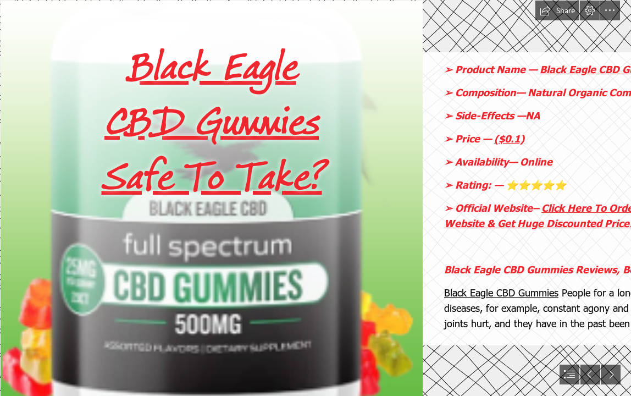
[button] (557, 10)
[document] (315, 198)
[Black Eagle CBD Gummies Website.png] (211, 198)
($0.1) (509, 138)
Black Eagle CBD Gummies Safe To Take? (212, 122)
